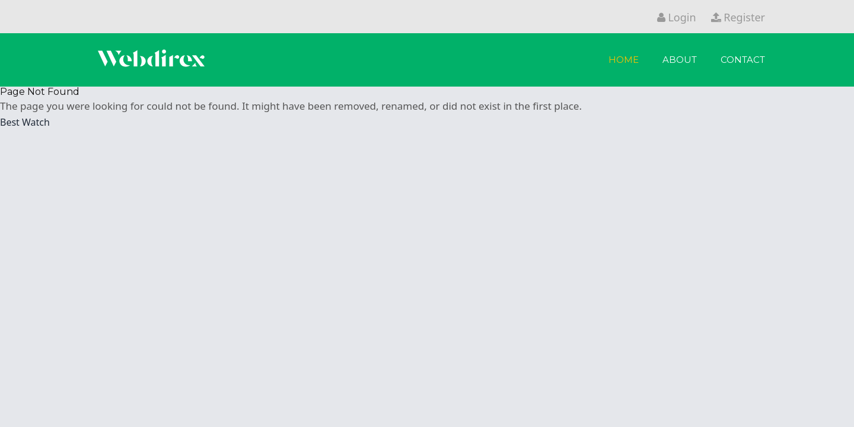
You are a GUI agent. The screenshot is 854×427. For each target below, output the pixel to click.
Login (676, 17)
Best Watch (25, 122)
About (679, 59)
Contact (743, 59)
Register (738, 17)
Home (623, 59)
